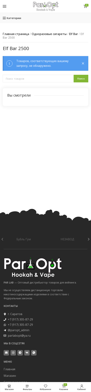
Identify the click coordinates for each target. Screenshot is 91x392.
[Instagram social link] (13, 353)
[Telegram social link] (20, 353)
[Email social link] (6, 353)
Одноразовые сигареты (49, 34)
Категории (14, 18)
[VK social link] (27, 353)
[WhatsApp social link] (34, 353)
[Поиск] (38, 78)
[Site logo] (45, 6)
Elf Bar (73, 34)
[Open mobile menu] (4, 6)
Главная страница (16, 34)
